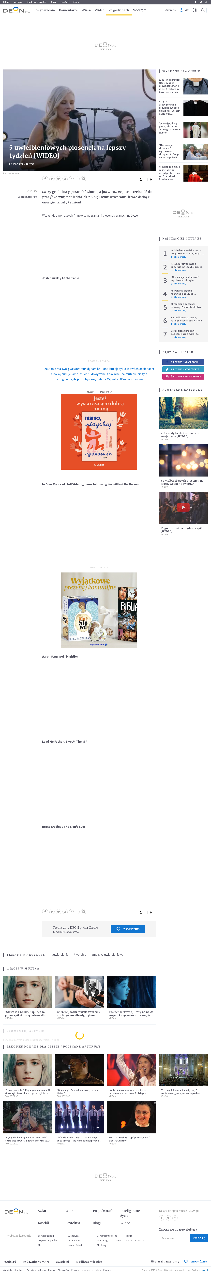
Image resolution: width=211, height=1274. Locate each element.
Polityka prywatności (36, 1270)
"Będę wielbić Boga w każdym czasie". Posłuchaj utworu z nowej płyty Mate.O (27, 1139)
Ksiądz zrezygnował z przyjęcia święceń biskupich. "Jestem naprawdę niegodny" (169, 109)
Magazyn (18, 2)
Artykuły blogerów (47, 1240)
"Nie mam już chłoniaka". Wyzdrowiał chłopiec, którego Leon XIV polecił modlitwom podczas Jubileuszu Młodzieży (169, 157)
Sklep (76, 2)
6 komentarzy (178, 297)
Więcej (138, 10)
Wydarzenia (45, 10)
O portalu (7, 1270)
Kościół (165, 1096)
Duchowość (73, 1235)
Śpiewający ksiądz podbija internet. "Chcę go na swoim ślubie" (170, 128)
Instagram (206, 2)
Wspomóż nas (128, 929)
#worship (80, 954)
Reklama (75, 1270)
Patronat (107, 1270)
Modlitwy (101, 1245)
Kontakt (51, 1270)
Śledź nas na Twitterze (182, 369)
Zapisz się (199, 1238)
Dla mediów (63, 1270)
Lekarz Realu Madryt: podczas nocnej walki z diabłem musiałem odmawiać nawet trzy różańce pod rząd (187, 335)
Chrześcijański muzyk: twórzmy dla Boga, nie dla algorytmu (78, 1013)
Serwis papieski (46, 1235)
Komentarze (68, 10)
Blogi (53, 2)
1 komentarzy (178, 270)
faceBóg (64, 2)
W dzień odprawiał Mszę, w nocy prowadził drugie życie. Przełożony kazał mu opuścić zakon (169, 87)
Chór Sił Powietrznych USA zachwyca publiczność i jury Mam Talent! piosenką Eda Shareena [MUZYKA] (79, 1140)
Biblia (6, 2)
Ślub (40, 1245)
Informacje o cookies (91, 1270)
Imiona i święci (74, 1245)
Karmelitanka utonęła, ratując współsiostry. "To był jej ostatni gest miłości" (187, 320)
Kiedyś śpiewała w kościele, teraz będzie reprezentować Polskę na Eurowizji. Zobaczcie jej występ (128, 1093)
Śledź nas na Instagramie (183, 376)
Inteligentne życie (130, 1213)
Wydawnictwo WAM (35, 1261)
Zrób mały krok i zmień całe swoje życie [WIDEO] (180, 435)
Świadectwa (73, 1240)
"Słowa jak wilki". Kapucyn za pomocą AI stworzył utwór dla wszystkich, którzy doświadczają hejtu (27, 1093)
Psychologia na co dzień (109, 1240)
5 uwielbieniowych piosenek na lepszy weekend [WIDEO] (182, 482)
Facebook (195, 2)
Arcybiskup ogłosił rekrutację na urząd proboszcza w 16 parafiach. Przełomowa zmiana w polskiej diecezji (169, 176)
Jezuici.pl (9, 1261)
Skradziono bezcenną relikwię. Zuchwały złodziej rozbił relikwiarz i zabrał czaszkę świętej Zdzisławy (186, 308)
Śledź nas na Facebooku (182, 362)
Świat (42, 1211)
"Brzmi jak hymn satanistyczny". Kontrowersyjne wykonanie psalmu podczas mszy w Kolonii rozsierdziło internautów (182, 1094)
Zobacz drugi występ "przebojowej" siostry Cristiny (129, 1139)
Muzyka (30, 164)
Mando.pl (62, 1261)
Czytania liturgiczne (107, 1235)
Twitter (201, 2)
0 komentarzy (178, 257)
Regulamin (19, 1270)
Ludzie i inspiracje (135, 1240)
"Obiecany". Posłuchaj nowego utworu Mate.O (78, 1091)
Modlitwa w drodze (36, 2)
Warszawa (170, 10)
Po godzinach (118, 10)
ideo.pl (205, 1270)
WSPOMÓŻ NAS (196, 1261)
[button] (194, 10)
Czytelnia (72, 1223)
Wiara (86, 10)
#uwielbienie (60, 954)
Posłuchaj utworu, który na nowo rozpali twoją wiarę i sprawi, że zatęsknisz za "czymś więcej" (131, 1015)
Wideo (100, 10)
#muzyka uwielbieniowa (107, 954)
